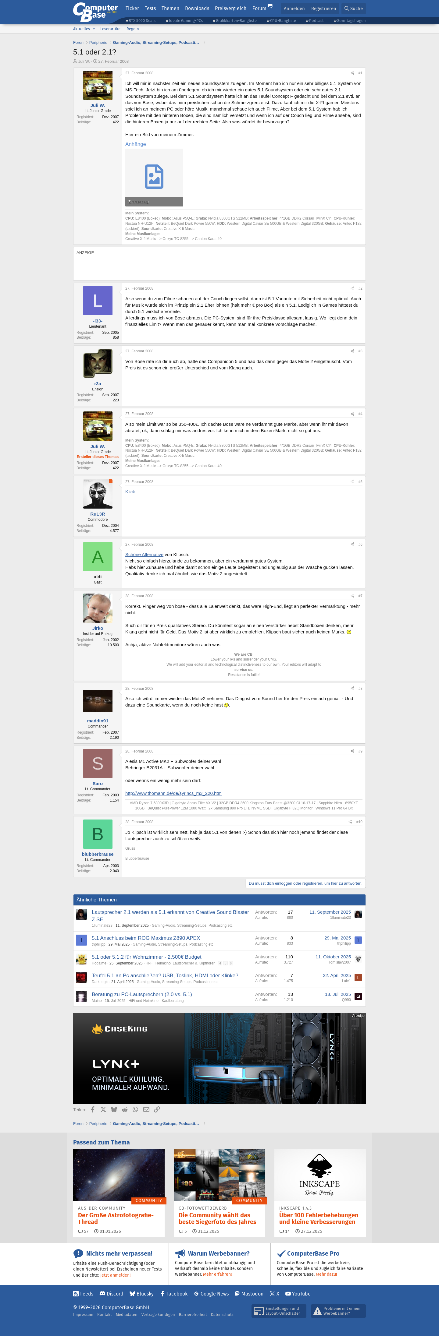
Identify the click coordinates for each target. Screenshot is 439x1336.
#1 (360, 73)
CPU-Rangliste (283, 20)
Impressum (83, 1314)
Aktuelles (81, 29)
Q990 (346, 1000)
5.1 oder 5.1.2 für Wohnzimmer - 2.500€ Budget (147, 957)
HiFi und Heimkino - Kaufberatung (156, 1001)
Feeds (86, 1293)
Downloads (197, 8)
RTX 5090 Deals (142, 20)
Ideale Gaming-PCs (186, 20)
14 (285, 1231)
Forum (259, 8)
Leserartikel (111, 29)
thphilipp (98, 944)
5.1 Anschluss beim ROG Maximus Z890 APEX (146, 938)
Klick (130, 491)
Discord (115, 1293)
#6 (360, 544)
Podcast (316, 20)
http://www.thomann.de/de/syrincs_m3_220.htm (173, 793)
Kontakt (104, 1314)
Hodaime (99, 963)
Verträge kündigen (158, 1314)
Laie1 (346, 981)
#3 (360, 351)
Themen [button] (170, 8)
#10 (359, 822)
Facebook (176, 1293)
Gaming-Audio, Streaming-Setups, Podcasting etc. (193, 925)
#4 (360, 414)
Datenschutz (222, 1314)
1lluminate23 (102, 925)
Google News (215, 1293)
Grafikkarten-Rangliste (236, 20)
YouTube (301, 1293)
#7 (360, 596)
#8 (360, 688)
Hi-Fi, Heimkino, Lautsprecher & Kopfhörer (180, 963)
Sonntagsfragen (351, 20)
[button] (94, 28)
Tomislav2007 (340, 962)
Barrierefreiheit (193, 1314)
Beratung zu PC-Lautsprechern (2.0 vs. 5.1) (142, 994)
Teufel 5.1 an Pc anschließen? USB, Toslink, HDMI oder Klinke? (165, 975)
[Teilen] (352, 73)
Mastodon (252, 1293)
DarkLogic (100, 982)
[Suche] (353, 8)
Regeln (133, 29)
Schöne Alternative (144, 554)
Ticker (132, 8)
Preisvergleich (230, 8)
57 (83, 1231)
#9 (360, 751)
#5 (360, 482)
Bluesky (145, 1293)
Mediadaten (126, 1314)
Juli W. (84, 61)
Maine (97, 1001)
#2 (360, 288)
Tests (150, 8)
